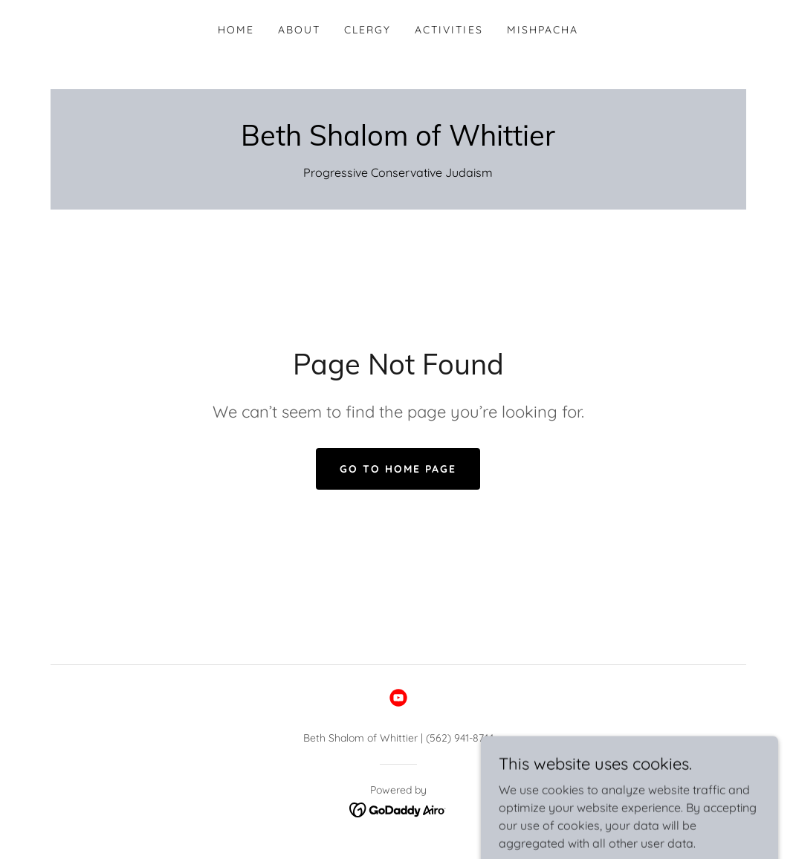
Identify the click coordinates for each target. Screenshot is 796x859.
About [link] (299, 29)
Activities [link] (448, 29)
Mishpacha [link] (542, 29)
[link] (398, 141)
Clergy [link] (367, 29)
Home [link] (236, 29)
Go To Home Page (398, 469)
